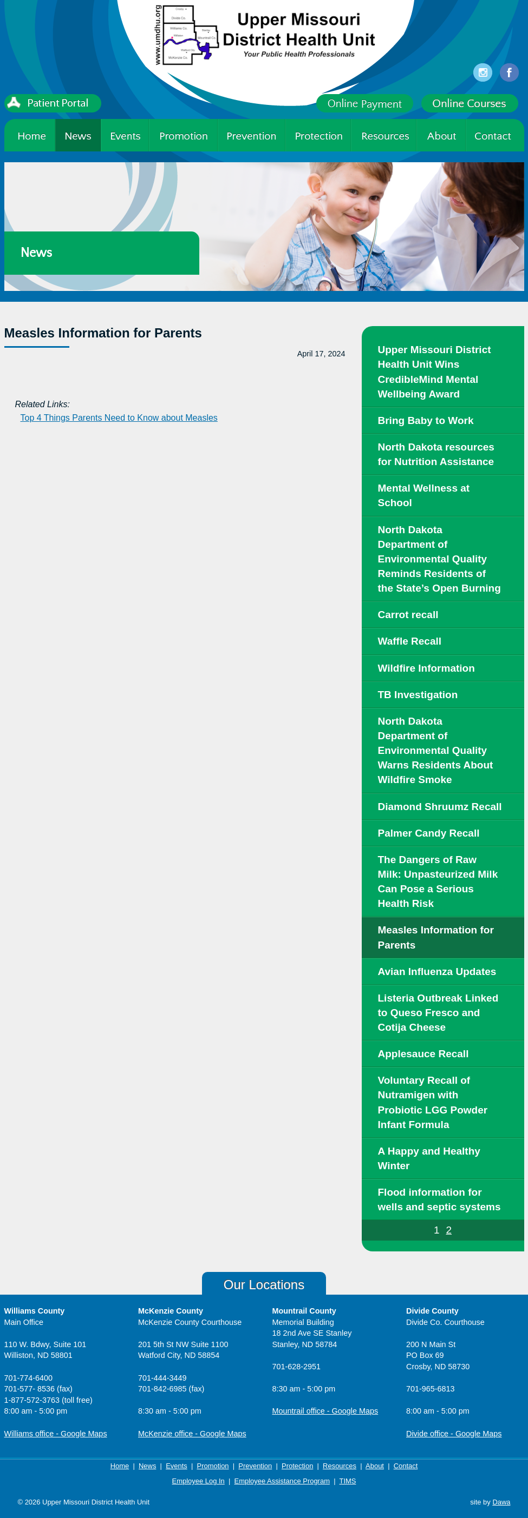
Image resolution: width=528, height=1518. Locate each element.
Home (119, 1466)
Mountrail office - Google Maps (325, 1411)
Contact (406, 1466)
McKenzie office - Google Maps (192, 1433)
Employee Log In (198, 1481)
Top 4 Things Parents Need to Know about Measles (119, 417)
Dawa (501, 1502)
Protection (297, 1466)
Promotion (213, 1466)
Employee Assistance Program (282, 1481)
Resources (339, 1466)
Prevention (255, 1466)
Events (176, 1466)
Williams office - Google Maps (55, 1433)
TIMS (347, 1481)
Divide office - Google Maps (454, 1433)
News (147, 1466)
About (375, 1466)
